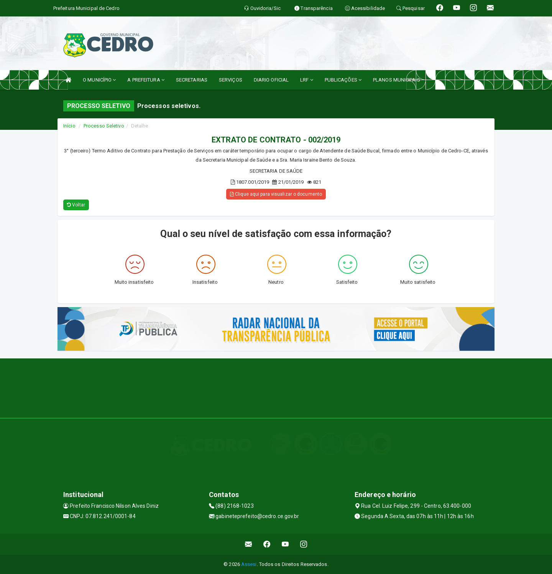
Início (69, 126)
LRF (306, 80)
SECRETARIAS (191, 80)
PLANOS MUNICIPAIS (396, 80)
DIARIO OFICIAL (271, 80)
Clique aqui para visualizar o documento (276, 194)
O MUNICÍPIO (99, 80)
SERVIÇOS (230, 80)
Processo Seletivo (104, 126)
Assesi (249, 564)
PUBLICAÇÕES (343, 80)
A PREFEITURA (145, 80)
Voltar (76, 205)
